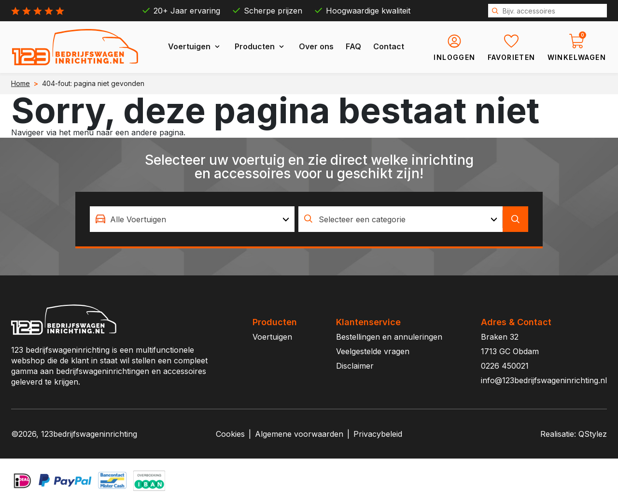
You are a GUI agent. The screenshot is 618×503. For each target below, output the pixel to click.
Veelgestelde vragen (372, 351)
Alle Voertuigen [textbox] (138, 219)
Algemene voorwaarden (299, 434)
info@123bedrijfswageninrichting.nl (544, 380)
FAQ (353, 46)
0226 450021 (505, 366)
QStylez (592, 434)
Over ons (316, 46)
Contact (388, 46)
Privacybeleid (377, 434)
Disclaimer (355, 366)
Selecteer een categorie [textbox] (362, 219)
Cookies (230, 434)
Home (20, 83)
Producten (255, 46)
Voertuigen (189, 46)
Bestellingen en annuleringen (389, 337)
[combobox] (192, 219)
